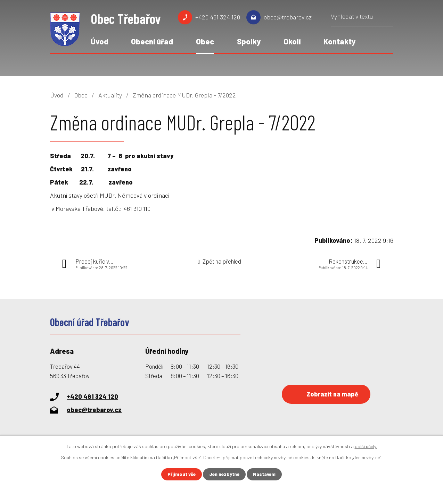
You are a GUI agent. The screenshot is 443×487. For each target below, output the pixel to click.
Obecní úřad (152, 41)
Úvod (99, 41)
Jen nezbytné (224, 474)
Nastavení (265, 474)
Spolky (249, 41)
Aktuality (110, 95)
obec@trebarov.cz (288, 17)
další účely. (366, 446)
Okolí (292, 41)
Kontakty (339, 41)
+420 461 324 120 (217, 17)
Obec (205, 41)
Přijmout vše (180, 474)
